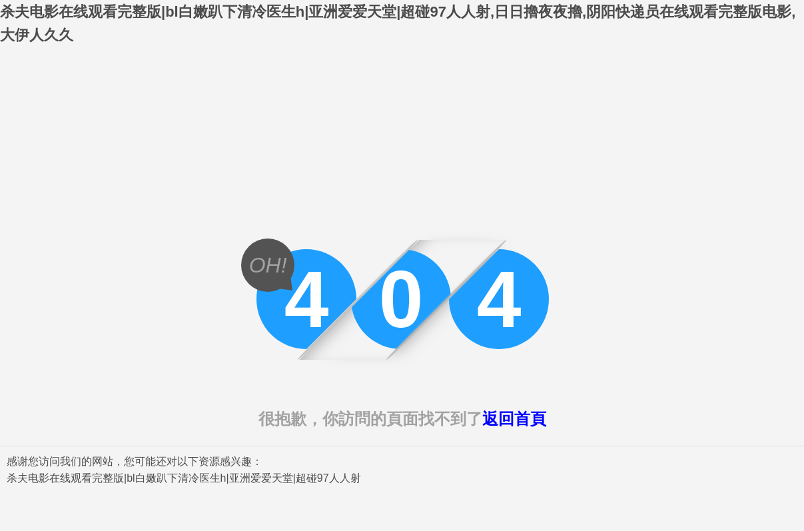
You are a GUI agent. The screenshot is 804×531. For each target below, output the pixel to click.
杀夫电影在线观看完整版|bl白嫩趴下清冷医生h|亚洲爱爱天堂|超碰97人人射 (184, 478)
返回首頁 (514, 419)
